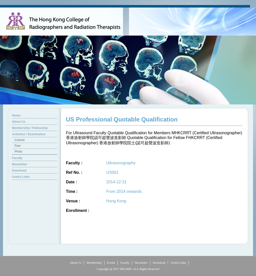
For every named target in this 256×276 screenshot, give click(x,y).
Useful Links (178, 262)
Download (159, 262)
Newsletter (141, 262)
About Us (75, 262)
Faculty (124, 262)
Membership (94, 262)
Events (111, 262)
